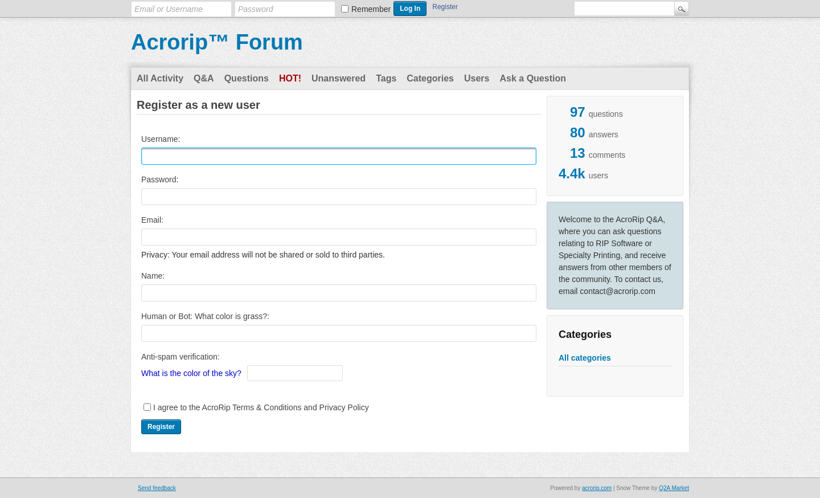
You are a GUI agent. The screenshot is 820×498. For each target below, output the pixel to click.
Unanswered (338, 78)
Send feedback (157, 488)
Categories (430, 78)
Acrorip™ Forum (217, 42)
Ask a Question (532, 78)
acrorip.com (597, 488)
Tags (386, 78)
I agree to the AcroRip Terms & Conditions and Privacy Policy (261, 407)
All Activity (160, 78)
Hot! (290, 78)
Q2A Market (674, 488)
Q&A (204, 78)
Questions (246, 78)
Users (476, 78)
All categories (585, 357)
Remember (371, 9)
